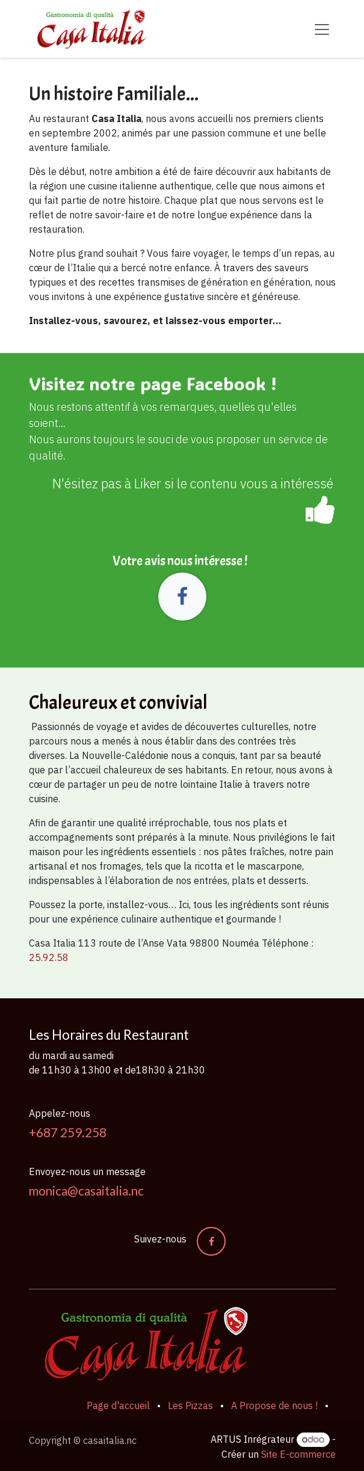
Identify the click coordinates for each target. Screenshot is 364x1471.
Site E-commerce (298, 1454)
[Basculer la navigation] (322, 28)
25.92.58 (49, 957)
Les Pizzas (190, 1405)
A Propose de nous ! (274, 1405)
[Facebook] (182, 597)
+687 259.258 (67, 1132)
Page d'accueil (118, 1405)
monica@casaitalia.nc (86, 1191)
